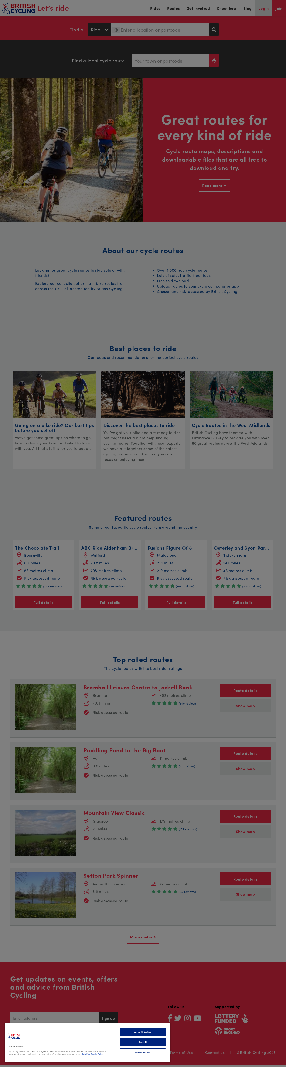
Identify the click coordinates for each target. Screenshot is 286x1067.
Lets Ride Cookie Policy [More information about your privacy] (92, 1054)
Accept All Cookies (142, 1031)
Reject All (143, 1042)
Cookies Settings (142, 1052)
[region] (87, 1042)
